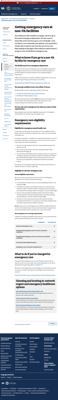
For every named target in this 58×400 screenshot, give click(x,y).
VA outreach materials (21, 367)
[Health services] (7, 31)
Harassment (42, 388)
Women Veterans (5, 346)
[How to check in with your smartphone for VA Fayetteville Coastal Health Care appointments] (7, 101)
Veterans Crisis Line (49, 343)
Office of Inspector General (8, 390)
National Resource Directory (6, 368)
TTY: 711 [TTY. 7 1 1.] (34, 95)
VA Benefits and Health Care (9, 14)
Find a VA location (49, 369)
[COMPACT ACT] (7, 121)
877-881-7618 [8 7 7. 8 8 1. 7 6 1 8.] (42, 263)
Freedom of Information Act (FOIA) (27, 388)
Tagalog (9, 377)
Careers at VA (18, 364)
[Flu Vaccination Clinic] (7, 110)
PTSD (2, 351)
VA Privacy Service (6, 393)
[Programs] (7, 61)
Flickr (31, 357)
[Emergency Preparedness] (7, 114)
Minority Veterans (5, 348)
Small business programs (5, 361)
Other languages (17, 377)
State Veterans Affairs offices (21, 358)
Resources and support (50, 349)
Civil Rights (13, 388)
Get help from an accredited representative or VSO (21, 350)
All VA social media (35, 362)
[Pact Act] (7, 118)
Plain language (22, 390)
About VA (23, 14)
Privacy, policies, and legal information (38, 390)
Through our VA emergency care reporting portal (30, 93)
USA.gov (26, 393)
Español (3, 377)
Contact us (44, 8)
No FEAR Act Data (18, 393)
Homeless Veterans (6, 343)
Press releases (33, 344)
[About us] (7, 58)
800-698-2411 (47, 357)
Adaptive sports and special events (6, 357)
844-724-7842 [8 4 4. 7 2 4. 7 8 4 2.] (28, 95)
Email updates (33, 346)
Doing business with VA (21, 362)
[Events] (7, 42)
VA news (32, 341)
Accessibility (4, 388)
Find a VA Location (35, 14)
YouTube (32, 359)
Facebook (32, 349)
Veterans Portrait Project (8, 395)
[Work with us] (7, 135)
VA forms (17, 341)
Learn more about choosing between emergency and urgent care (32, 83)
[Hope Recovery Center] (7, 125)
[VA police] (7, 132)
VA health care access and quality (21, 345)
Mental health (4, 353)
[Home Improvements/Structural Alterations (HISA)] (7, 74)
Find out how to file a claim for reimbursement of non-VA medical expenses (35, 275)
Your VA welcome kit (20, 369)
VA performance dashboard (38, 393)
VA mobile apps (19, 355)
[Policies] (7, 129)
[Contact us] (7, 138)
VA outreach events (6, 365)
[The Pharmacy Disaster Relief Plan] (7, 80)
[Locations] (7, 34)
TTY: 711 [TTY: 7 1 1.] (46, 360)
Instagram (32, 352)
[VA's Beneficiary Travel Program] (7, 93)
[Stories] (7, 48)
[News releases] (7, 45)
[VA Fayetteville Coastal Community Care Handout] (7, 87)
